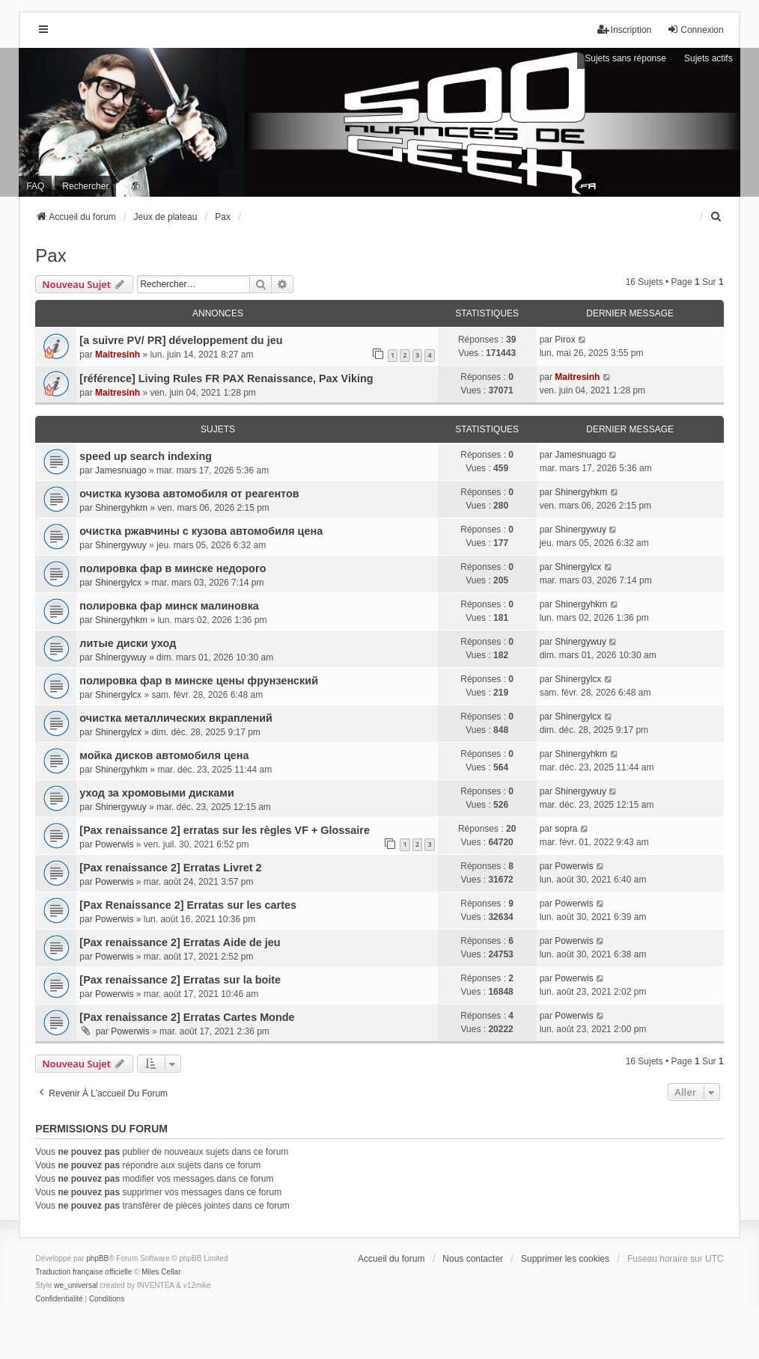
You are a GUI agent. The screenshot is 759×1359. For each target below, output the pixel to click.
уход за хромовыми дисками (156, 793)
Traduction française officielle (83, 1272)
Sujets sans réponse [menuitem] (625, 58)
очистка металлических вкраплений (175, 718)
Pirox (565, 339)
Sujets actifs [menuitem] (708, 58)
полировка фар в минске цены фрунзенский (198, 681)
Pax (50, 255)
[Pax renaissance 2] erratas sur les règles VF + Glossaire (224, 830)
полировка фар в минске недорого (172, 568)
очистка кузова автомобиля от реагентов (189, 494)
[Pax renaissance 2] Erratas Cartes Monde (186, 1017)
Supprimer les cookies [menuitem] (565, 1259)
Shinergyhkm (121, 508)
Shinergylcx (118, 582)
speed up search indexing (145, 456)
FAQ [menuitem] (35, 186)
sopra (566, 828)
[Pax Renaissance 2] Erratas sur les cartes (187, 905)
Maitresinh (117, 354)
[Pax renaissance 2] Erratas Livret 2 (170, 868)
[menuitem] (717, 217)
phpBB (97, 1258)
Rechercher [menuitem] (85, 186)
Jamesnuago (121, 470)
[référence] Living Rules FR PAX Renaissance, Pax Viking (226, 378)
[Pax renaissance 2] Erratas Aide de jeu (179, 942)
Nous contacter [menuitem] (472, 1259)
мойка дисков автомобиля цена (164, 755)
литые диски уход (127, 643)
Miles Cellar (160, 1272)
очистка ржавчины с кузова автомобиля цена (201, 531)
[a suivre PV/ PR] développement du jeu (180, 340)
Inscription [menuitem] (624, 29)
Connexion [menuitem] (695, 29)
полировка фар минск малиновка (169, 606)
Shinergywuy (121, 545)
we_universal (75, 1285)
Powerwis (114, 844)
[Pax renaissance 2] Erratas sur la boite (180, 980)
